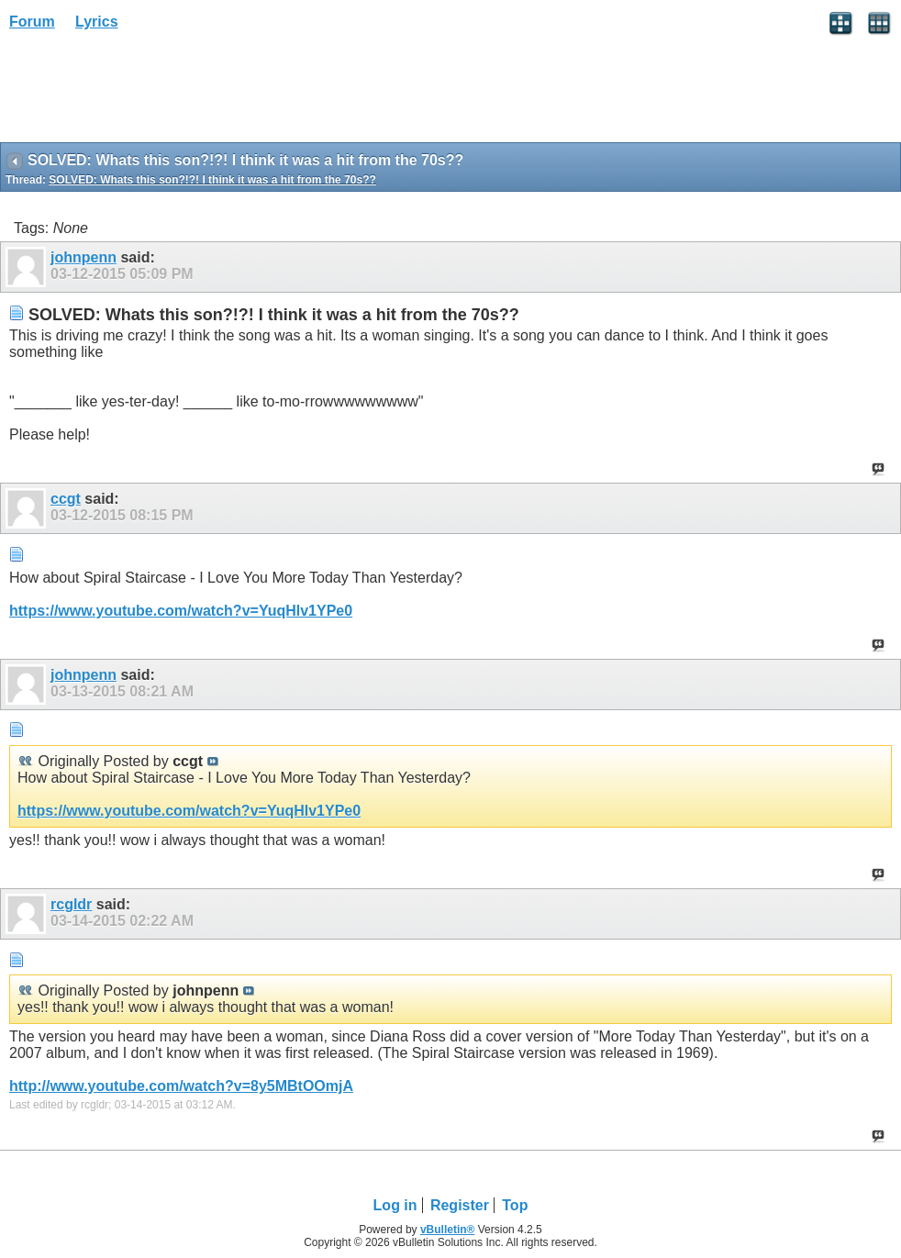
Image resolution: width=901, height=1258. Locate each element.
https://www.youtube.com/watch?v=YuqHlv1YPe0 (180, 610)
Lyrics (96, 21)
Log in (395, 1205)
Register (459, 1205)
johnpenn (83, 257)
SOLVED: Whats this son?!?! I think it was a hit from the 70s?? (212, 179)
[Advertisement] (147, 93)
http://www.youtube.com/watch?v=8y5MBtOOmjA (181, 1086)
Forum (32, 21)
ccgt (65, 499)
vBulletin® (447, 1229)
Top (515, 1205)
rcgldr (71, 904)
